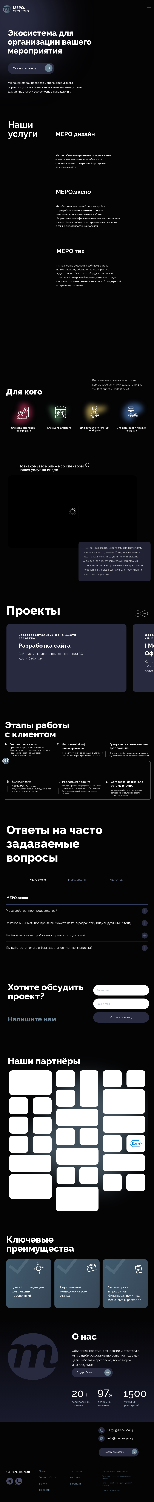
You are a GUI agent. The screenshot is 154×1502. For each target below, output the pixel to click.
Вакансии (75, 1483)
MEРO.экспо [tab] (38, 879)
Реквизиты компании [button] (111, 1490)
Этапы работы (47, 1477)
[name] (121, 990)
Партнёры (76, 1471)
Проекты (44, 1489)
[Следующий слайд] (145, 614)
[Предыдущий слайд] (138, 614)
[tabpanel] (77, 895)
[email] (121, 1004)
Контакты (75, 1477)
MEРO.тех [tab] (116, 879)
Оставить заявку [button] (25, 68)
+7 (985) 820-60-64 (120, 1430)
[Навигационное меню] (149, 9)
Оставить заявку (121, 1017)
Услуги (43, 1483)
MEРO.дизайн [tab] (77, 879)
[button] (48, 68)
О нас (42, 1471)
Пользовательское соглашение (115, 1471)
